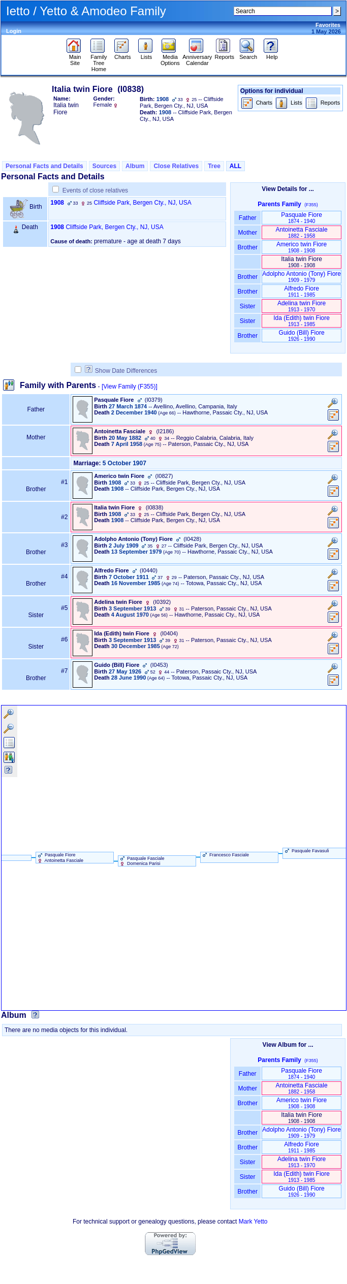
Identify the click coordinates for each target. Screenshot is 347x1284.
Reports (225, 54)
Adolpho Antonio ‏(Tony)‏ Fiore (301, 276)
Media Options (170, 57)
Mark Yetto (253, 1221)
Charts (122, 54)
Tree (214, 166)
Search (248, 54)
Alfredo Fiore (301, 291)
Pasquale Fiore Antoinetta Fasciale (60, 857)
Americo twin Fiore (301, 247)
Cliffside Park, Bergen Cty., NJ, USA (142, 202)
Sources (104, 166)
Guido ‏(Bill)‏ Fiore (302, 335)
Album (134, 166)
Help (272, 54)
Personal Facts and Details (44, 166)
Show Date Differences (121, 370)
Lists (146, 54)
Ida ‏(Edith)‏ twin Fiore (301, 320)
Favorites (328, 25)
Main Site (75, 57)
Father (247, 217)
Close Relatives (176, 166)
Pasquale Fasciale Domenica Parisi (141, 861)
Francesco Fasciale (225, 854)
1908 (57, 202)
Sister (248, 306)
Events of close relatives (95, 190)
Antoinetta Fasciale (302, 232)
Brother (248, 247)
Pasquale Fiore (301, 217)
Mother (247, 232)
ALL (235, 166)
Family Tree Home (98, 60)
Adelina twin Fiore (301, 306)
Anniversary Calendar (197, 57)
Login (13, 31)
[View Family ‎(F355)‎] (129, 386)
